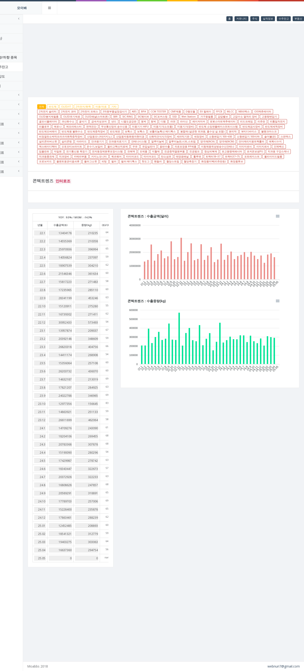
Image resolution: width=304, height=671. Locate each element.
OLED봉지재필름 (68, 116)
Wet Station (208, 116)
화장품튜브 (278, 166)
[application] (216, 259)
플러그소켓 (132, 166)
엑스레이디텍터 (245, 146)
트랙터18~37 (232, 161)
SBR (134, 116)
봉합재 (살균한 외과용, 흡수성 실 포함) (80, 136)
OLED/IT (85, 106)
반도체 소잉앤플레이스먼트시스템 (77, 131)
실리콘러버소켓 (213, 141)
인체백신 (250, 151)
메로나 (126, 126)
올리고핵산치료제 (89, 151)
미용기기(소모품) (231, 126)
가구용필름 (225, 116)
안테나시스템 (88, 146)
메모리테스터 (142, 126)
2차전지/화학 (102, 106)
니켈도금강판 (167, 121)
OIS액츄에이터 (281, 111)
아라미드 (247, 141)
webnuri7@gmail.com (284, 666)
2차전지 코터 (87, 111)
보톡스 (236, 131)
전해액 (123, 156)
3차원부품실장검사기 (134, 111)
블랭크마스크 (146, 136)
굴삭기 (122, 121)
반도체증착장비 (204, 131)
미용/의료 (120, 106)
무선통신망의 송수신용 (183, 126)
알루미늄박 (107, 146)
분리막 (110, 136)
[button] (290, 221)
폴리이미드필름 (67, 166)
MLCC (249, 111)
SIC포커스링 (180, 116)
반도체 (72, 106)
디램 (202, 121)
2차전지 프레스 (108, 111)
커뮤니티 (241, 18)
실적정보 (268, 18)
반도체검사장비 (111, 131)
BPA (162, 111)
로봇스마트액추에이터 (261, 121)
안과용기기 (263, 141)
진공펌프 (186, 156)
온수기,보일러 (66, 151)
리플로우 (113, 126)
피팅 (145, 166)
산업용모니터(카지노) (219, 136)
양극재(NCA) (157, 146)
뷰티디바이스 (126, 136)
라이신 (223, 121)
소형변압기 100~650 (129, 141)
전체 (60, 106)
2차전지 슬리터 (67, 111)
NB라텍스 (263, 111)
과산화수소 (107, 121)
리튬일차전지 (95, 126)
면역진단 (160, 126)
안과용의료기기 (67, 146)
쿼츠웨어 (135, 161)
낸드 (152, 121)
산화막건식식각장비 (69, 141)
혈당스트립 (214, 166)
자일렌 (279, 151)
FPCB (238, 111)
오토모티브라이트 (268, 146)
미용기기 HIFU (209, 126)
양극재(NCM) (176, 146)
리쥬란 (79, 126)
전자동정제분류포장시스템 (99, 156)
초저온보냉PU (247, 156)
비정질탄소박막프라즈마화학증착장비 (180, 136)
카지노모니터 (118, 161)
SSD (193, 116)
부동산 (298, 18)
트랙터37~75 (251, 161)
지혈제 (148, 156)
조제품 (135, 156)
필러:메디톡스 (171, 166)
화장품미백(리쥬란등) (255, 166)
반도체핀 (223, 131)
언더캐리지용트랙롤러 (201, 146)
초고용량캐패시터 (224, 156)
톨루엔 (216, 161)
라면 (212, 121)
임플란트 (265, 151)
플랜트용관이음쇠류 (109, 166)
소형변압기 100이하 (157, 141)
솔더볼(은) (179, 141)
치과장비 (83, 161)
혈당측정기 (231, 166)
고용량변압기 (65, 121)
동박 (182, 121)
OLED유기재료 (90, 116)
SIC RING (146, 116)
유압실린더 (120, 151)
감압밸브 (242, 116)
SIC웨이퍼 (162, 116)
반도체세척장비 (133, 131)
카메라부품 (99, 161)
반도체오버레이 (156, 131)
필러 (155, 166)
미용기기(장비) (254, 126)
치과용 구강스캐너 (270, 156)
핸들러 (199, 166)
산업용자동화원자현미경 (250, 136)
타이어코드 (151, 161)
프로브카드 (87, 166)
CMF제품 (195, 111)
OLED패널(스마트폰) (115, 116)
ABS (153, 111)
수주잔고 (284, 18)
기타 (132, 106)
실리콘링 (232, 141)
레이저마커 (237, 121)
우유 (106, 151)
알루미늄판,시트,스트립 (131, 146)
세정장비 (108, 141)
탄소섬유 (185, 161)
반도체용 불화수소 (180, 131)
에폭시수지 (224, 146)
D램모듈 (209, 111)
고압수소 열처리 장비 (264, 116)
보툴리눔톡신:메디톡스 (270, 131)
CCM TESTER (177, 111)
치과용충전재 (65, 161)
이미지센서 (216, 151)
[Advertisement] (173, 58)
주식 (254, 18)
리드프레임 (64, 126)
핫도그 (187, 166)
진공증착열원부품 (166, 156)
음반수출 (136, 151)
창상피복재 (202, 156)
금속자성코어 (138, 121)
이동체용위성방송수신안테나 (189, 151)
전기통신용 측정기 (68, 156)
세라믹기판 (92, 141)
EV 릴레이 (224, 111)
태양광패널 (201, 161)
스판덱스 (195, 141)
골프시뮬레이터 (87, 121)
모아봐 (22, 8)
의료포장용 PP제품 (157, 151)
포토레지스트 (271, 161)
